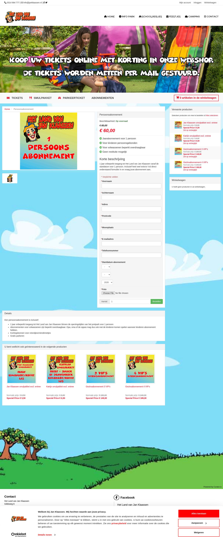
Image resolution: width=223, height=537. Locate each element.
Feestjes (173, 16)
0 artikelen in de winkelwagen (196, 97)
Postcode (106, 216)
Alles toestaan (198, 510)
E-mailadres (107, 239)
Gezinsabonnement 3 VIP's (98, 386)
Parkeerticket (73, 98)
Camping (192, 16)
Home (109, 16)
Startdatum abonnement (113, 262)
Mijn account (185, 2)
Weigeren (199, 529)
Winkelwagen (210, 2)
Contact (211, 16)
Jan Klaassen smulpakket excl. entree (24, 386)
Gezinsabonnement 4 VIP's (137, 386)
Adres (104, 204)
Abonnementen (103, 98)
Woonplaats (107, 227)
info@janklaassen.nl (33, 2)
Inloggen (197, 2)
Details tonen (45, 531)
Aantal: (104, 301)
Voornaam (106, 181)
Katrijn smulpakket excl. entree (60, 386)
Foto (103, 289)
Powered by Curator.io (212, 487)
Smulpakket (42, 98)
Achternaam (107, 193)
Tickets (17, 98)
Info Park (127, 16)
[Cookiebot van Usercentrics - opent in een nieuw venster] (18, 531)
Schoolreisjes (150, 16)
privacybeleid (119, 520)
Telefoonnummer (109, 250)
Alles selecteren (212, 115)
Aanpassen (198, 519)
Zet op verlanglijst (190, 130)
